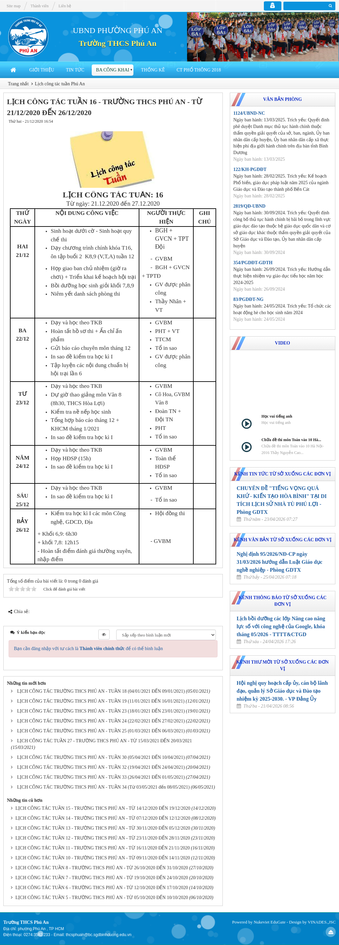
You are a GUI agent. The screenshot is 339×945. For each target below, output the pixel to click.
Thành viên (39, 6)
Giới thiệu (41, 69)
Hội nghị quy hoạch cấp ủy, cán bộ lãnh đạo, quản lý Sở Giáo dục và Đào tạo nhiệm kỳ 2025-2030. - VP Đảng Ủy (282, 691)
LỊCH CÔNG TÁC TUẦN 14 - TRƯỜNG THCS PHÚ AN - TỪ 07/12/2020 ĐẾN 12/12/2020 (103, 818)
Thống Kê (153, 69)
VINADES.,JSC (322, 922)
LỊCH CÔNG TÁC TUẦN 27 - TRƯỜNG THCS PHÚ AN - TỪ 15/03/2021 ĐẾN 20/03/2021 (104, 740)
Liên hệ (65, 6)
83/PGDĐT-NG (248, 299)
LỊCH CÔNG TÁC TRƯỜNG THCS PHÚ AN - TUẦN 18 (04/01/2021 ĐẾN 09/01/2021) (101, 691)
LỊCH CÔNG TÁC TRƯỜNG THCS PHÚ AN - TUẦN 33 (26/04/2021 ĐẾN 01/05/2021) (101, 777)
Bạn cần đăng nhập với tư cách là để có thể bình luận (88, 648)
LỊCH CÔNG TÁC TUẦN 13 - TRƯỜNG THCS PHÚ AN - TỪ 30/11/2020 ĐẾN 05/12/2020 (103, 828)
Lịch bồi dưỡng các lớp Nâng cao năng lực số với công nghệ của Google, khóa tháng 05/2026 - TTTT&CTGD (281, 626)
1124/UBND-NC (249, 113)
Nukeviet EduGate (269, 922)
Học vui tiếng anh (277, 416)
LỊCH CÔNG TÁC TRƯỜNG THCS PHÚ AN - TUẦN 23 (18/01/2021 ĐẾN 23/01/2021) (101, 711)
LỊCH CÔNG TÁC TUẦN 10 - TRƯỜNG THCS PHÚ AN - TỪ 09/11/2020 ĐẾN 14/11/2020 (103, 857)
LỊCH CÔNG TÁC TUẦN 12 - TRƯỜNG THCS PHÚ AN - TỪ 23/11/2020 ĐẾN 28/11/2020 (103, 838)
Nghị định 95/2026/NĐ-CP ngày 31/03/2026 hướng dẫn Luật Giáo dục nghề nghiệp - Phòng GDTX (279, 562)
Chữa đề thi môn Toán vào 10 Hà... (291, 439)
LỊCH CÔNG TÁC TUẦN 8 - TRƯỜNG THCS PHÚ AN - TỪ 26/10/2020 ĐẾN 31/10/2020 (102, 867)
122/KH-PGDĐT (249, 169)
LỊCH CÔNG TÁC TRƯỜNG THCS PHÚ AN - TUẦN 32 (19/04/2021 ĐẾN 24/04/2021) (101, 767)
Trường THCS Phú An (118, 43)
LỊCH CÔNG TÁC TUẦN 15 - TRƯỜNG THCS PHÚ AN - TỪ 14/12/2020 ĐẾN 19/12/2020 (103, 808)
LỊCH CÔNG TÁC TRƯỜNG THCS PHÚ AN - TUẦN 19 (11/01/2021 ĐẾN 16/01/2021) (101, 701)
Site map (14, 6)
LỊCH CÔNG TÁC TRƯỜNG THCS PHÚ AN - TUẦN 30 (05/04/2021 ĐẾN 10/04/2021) (101, 757)
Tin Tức (75, 69)
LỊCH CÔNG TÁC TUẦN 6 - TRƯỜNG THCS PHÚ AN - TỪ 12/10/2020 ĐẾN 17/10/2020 (102, 887)
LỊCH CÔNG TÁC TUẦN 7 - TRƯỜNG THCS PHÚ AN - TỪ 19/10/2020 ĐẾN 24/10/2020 (102, 877)
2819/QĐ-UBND (249, 206)
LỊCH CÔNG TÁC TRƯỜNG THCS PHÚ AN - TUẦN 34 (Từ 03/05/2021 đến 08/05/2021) (103, 787)
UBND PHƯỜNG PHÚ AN (118, 30)
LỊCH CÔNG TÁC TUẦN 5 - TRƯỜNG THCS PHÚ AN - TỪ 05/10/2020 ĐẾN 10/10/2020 (102, 897)
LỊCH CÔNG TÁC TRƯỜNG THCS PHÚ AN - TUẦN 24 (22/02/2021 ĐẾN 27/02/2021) (101, 721)
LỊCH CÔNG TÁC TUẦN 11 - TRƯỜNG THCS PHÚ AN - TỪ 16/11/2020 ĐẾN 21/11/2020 (103, 847)
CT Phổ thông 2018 (198, 69)
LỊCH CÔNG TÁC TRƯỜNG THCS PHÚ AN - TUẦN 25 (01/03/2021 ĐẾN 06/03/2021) (101, 730)
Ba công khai (112, 69)
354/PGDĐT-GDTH (253, 262)
